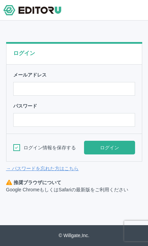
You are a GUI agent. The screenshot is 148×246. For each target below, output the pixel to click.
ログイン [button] (109, 147)
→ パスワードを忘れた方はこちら (42, 168)
